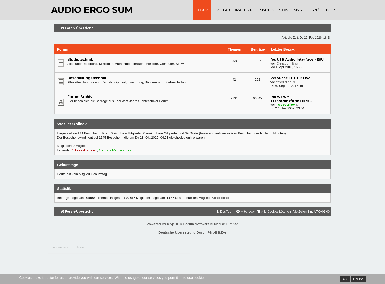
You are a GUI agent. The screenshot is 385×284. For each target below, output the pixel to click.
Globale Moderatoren (116, 150)
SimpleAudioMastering (234, 10)
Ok (345, 279)
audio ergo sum (92, 9)
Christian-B (285, 63)
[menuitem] (274, 211)
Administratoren (84, 150)
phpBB (173, 224)
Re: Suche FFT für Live (290, 78)
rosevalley (285, 104)
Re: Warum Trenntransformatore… (291, 99)
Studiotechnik (80, 59)
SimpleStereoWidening (281, 10)
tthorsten (283, 82)
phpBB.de (217, 232)
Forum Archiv (79, 97)
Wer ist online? (72, 124)
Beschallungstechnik (86, 78)
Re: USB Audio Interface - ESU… (298, 59)
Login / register (321, 10)
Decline (358, 279)
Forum (202, 10)
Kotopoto (220, 198)
